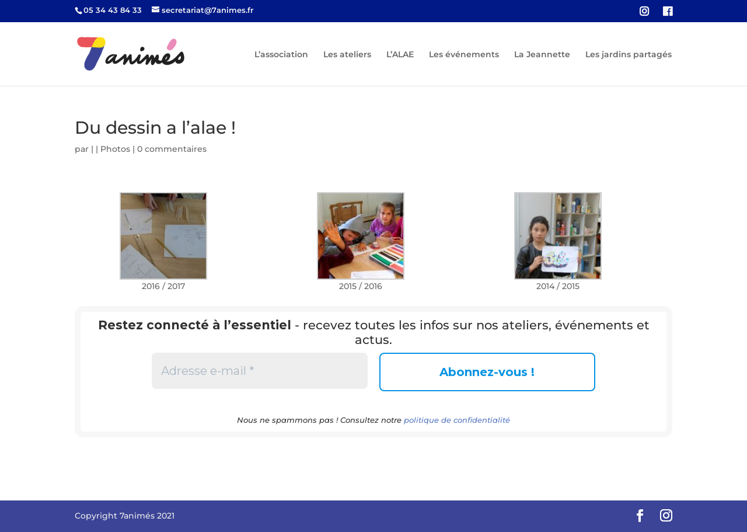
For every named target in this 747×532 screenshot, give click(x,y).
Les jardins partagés (628, 55)
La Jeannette (542, 55)
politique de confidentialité (457, 420)
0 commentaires (172, 149)
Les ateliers (347, 55)
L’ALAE (400, 55)
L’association (281, 55)
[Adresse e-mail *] (260, 371)
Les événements (464, 55)
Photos (115, 149)
